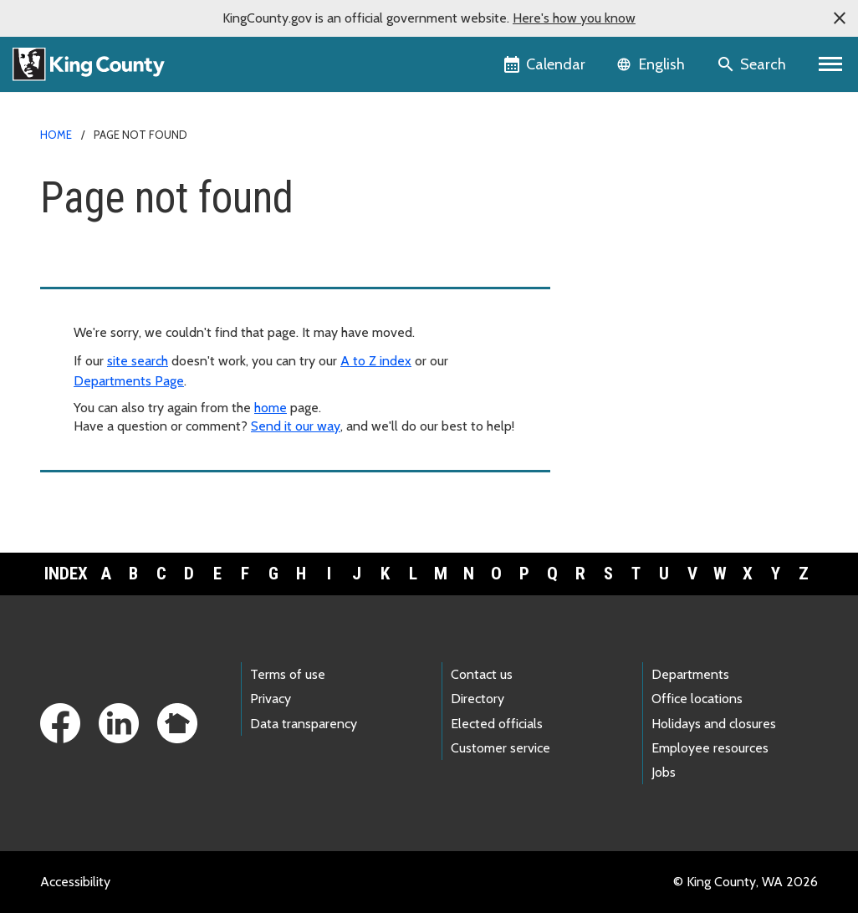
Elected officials (497, 724)
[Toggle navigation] (831, 64)
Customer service (500, 748)
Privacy (270, 698)
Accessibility (75, 882)
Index (66, 574)
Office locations (697, 698)
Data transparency (303, 724)
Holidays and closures (713, 724)
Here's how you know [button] (574, 18)
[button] (839, 18)
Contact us (482, 674)
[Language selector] (652, 64)
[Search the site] (753, 64)
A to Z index (375, 361)
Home (56, 134)
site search (137, 361)
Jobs (663, 772)
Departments (690, 674)
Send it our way (295, 426)
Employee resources (710, 748)
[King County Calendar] (545, 64)
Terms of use (287, 674)
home (270, 408)
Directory (477, 698)
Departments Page (129, 381)
